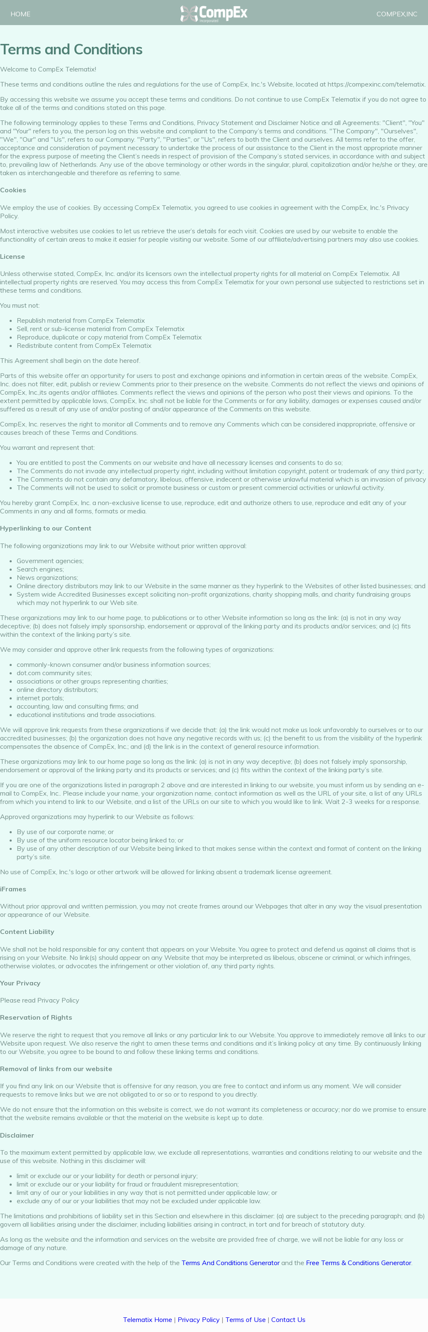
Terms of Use (245, 1319)
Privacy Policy (199, 1319)
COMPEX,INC (396, 14)
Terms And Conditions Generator (230, 1262)
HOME (21, 14)
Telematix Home (147, 1319)
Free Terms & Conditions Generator (358, 1262)
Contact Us (288, 1319)
